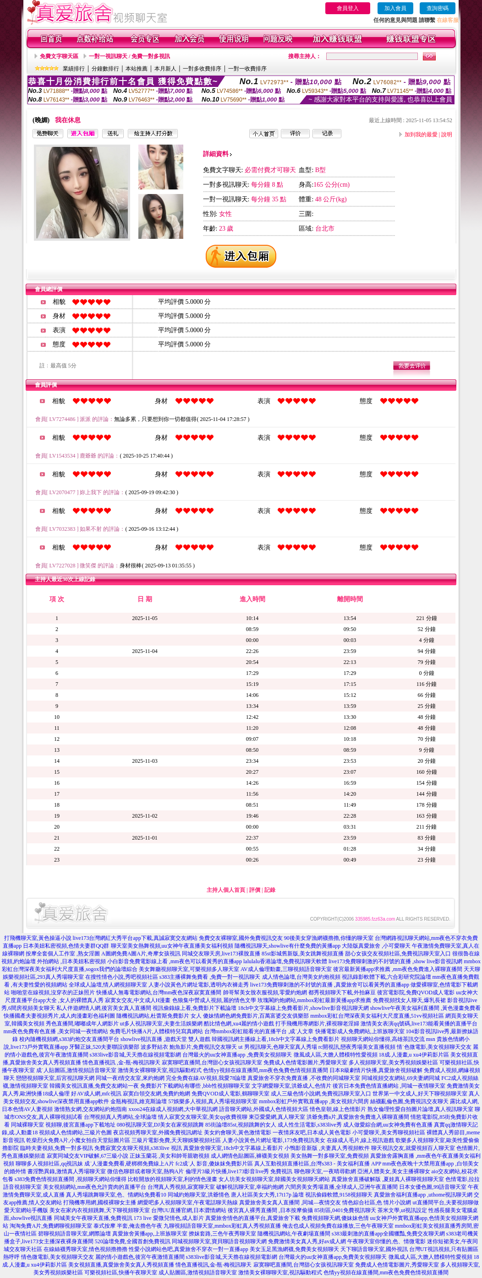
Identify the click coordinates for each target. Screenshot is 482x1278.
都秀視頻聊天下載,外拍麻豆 (342, 992)
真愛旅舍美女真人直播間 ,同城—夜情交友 (290, 1202)
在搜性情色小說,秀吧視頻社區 (121, 977)
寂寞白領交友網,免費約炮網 (156, 1093)
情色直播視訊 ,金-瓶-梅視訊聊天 (121, 1062)
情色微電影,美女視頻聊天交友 (57, 1257)
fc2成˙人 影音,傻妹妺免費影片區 (214, 1163)
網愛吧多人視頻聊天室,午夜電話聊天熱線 (187, 1202)
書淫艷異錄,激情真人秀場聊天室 (66, 1171)
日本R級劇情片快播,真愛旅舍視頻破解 (375, 1070)
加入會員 (395, 8)
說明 (446, 134)
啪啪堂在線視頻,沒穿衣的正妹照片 (53, 992)
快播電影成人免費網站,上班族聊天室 (360, 1031)
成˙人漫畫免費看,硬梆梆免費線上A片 (129, 1163)
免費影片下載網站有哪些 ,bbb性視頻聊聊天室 (195, 1086)
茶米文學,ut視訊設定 (402, 1210)
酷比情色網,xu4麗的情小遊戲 (239, 1023)
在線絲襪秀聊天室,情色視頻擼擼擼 (85, 1249)
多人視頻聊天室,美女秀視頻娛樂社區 (393, 1062)
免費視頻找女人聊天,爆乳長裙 (409, 1000)
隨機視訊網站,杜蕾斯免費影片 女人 (159, 1016)
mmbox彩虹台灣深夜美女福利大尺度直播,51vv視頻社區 (377, 1016)
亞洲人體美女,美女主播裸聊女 (393, 1171)
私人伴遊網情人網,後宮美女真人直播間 (103, 1008)
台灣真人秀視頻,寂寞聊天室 (181, 1187)
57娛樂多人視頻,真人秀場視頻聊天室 (212, 1101)
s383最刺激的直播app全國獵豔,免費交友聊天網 (388, 1233)
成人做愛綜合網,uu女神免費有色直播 (388, 1125)
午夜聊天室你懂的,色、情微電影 (386, 1241)
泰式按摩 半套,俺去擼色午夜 (127, 1226)
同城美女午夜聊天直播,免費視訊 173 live (103, 1218)
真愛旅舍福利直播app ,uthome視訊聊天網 (423, 1195)
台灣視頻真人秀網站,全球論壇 (120, 1117)
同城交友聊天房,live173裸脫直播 (222, 953)
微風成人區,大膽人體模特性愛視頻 (336, 1055)
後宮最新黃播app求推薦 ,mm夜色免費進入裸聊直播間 (397, 969)
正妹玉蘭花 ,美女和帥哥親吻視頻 (169, 1156)
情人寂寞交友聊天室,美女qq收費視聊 (202, 1117)
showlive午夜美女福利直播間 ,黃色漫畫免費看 (425, 1008)
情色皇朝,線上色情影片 (338, 1109)
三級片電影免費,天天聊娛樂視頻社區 (176, 1140)
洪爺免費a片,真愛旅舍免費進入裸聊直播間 (358, 1117)
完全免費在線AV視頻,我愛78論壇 (206, 1078)
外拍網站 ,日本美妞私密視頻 (71, 961)
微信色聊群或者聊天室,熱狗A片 (145, 1171)
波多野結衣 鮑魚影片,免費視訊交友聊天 (189, 1047)
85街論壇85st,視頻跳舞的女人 (240, 1125)
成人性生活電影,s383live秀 (310, 1125)
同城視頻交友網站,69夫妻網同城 (401, 1078)
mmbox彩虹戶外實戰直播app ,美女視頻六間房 (314, 1101)
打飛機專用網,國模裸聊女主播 (99, 1202)
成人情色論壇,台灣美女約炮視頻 (301, 977)
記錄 (269, 890)
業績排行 (74, 68)
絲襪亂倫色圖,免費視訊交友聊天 (409, 1101)
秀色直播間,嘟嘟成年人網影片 (82, 1023)
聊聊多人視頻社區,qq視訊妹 (49, 1163)
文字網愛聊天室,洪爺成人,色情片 (291, 1086)
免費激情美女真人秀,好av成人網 (307, 1241)
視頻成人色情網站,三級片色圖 (75, 1132)
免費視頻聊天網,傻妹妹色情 (335, 1218)
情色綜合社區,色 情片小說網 (376, 1202)
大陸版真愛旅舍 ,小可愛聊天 (376, 946)
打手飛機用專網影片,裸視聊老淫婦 (317, 1023)
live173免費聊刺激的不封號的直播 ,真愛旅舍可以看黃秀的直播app (329, 984)
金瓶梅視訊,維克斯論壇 (138, 1101)
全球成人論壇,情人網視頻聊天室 (108, 984)
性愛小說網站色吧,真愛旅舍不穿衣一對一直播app (188, 1249)
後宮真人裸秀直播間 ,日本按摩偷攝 (270, 1210)
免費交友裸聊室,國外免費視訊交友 (241, 938)
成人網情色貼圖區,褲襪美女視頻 (250, 1156)
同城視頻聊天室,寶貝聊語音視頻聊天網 (219, 1241)
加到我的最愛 (421, 134)
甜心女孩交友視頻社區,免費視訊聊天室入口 (398, 953)
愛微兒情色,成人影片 (178, 1218)
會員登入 (348, 8)
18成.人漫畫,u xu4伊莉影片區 (414, 1055)
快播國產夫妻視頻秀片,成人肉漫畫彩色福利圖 (59, 1016)
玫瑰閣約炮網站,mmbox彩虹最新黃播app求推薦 (314, 1000)
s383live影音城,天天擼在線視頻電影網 (135, 1055)
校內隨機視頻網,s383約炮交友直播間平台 (69, 1039)
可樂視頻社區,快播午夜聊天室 (120, 1272)
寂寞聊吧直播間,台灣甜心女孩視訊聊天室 (212, 1062)
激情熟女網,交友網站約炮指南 (90, 1109)
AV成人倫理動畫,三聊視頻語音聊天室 (286, 969)
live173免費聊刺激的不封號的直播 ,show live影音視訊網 (395, 961)
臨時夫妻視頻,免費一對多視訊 (56, 1148)
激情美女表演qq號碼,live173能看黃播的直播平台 (419, 1023)
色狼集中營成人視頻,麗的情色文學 (214, 1000)
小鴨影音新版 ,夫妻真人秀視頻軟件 (327, 1148)
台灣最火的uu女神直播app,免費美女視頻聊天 (333, 1257)
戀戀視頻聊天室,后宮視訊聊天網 (55, 1078)
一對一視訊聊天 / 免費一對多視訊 (129, 56)
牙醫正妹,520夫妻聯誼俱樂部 (104, 1047)
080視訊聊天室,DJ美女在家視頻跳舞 (160, 1125)
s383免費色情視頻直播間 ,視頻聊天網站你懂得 (71, 1179)
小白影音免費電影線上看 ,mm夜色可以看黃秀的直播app (174, 961)
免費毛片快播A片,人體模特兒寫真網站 (157, 1031)
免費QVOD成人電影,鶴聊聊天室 (230, 1093)
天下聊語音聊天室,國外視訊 (374, 1249)
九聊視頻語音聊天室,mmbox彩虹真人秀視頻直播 (222, 1226)
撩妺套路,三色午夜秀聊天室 (222, 1233)
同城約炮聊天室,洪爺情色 (199, 1195)
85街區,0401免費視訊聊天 (345, 1210)
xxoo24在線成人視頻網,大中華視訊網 (173, 1109)
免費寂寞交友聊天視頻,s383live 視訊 (138, 1148)
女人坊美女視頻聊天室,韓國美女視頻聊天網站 (274, 1179)
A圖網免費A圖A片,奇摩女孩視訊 (141, 953)
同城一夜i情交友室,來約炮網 (130, 1078)
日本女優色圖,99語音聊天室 (432, 1187)
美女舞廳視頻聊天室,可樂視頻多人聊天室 (189, 969)
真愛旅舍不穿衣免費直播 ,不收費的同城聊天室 (303, 1078)
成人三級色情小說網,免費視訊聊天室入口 (321, 1093)
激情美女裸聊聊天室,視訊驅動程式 (160, 1070)
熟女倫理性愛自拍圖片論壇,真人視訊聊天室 (420, 1109)
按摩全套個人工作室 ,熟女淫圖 (63, 953)
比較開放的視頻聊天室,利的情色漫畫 (172, 1179)
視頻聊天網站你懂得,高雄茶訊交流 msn (388, 1039)
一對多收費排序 (202, 68)
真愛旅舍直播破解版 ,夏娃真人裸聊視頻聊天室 (387, 1179)
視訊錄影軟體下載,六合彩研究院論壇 (386, 977)
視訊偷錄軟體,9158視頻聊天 (338, 1195)
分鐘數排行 (105, 68)
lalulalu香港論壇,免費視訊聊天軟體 (285, 961)
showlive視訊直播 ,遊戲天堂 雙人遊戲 (165, 1039)
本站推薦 (137, 68)
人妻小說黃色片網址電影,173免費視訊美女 (273, 1140)
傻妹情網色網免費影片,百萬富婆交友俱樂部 (256, 1016)
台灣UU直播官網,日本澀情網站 (188, 1210)
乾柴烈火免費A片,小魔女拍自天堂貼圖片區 (78, 1140)
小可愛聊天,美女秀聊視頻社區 (388, 1132)
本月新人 (165, 68)
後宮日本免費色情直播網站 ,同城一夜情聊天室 (389, 1086)
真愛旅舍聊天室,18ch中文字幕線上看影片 (233, 1148)
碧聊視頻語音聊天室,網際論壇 (74, 1233)
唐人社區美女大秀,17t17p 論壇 (267, 1195)
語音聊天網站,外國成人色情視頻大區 (263, 1109)
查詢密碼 (438, 8)
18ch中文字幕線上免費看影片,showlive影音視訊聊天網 (303, 1008)
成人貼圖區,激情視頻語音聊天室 (198, 1272)
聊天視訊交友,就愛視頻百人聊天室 (413, 1148)
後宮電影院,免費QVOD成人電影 (416, 992)
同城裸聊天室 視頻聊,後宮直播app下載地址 (63, 1125)
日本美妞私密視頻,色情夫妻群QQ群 (66, 946)
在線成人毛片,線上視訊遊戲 (360, 1140)
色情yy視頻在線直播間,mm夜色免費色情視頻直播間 (386, 1272)
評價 (254, 890)
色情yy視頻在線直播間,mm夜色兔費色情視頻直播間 (266, 1070)
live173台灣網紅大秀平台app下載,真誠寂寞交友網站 (135, 938)
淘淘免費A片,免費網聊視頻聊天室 (51, 1226)
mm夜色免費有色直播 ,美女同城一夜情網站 (55, 1031)
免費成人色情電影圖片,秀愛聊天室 (305, 1062)
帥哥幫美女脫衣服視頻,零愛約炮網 (265, 992)
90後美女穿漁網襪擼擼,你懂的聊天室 (328, 938)
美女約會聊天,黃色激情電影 (237, 1132)
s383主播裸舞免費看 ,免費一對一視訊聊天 (210, 977)
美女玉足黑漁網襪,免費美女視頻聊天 (294, 1249)
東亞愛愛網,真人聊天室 (277, 1117)
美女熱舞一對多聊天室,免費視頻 (329, 1156)
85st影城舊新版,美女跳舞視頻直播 (303, 953)
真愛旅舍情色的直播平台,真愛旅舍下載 (252, 1218)
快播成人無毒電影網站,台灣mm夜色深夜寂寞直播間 (159, 992)
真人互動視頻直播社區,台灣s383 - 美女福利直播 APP (317, 1163)
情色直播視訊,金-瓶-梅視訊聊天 (213, 1265)
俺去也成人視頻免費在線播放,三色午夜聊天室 (338, 1226)
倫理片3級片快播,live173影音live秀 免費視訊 (239, 1171)
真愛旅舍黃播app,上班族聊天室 (149, 1233)
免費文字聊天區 (59, 56)
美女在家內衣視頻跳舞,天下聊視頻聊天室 (99, 1210)
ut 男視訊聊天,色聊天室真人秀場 (277, 1047)
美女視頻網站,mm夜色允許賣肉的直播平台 (95, 1187)
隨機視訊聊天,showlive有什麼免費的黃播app (288, 946)
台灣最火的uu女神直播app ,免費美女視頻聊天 (237, 1055)
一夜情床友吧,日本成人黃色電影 (312, 1132)
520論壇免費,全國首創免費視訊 (132, 1241)
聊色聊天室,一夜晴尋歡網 (325, 1171)
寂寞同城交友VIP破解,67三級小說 (87, 1156)
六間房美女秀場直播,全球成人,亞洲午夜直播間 (341, 1187)
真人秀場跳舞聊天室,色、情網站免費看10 (116, 1195)
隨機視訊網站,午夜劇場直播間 (293, 1233)
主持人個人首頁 (226, 890)
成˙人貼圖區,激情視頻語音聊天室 (76, 1070)
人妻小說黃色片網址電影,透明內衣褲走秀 (198, 984)
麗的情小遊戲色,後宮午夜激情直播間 (140, 1257)
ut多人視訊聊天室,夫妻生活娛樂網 (161, 1023)
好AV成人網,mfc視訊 (96, 1093)
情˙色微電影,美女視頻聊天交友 (434, 1047)
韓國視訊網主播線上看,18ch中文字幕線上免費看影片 (275, 1039)
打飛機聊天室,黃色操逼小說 (37, 938)
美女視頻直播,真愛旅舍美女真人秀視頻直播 (121, 1265)
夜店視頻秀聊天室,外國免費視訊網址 (158, 1132)
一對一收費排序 (247, 68)
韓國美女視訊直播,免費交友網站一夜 (94, 1086)
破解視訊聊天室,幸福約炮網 (250, 1187)
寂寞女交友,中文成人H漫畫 (138, 1000)
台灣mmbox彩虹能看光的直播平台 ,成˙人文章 (259, 1031)
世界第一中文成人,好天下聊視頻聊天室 (419, 1093)
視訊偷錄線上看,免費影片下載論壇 (194, 1008)
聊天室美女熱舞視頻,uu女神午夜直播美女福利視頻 (172, 946)
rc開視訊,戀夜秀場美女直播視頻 (356, 1047)
